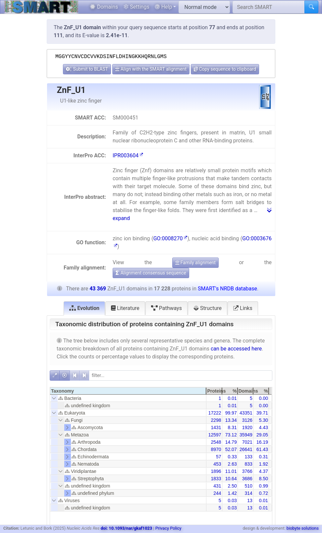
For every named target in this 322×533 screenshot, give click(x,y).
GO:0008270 (170, 238)
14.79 (231, 442)
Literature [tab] (125, 308)
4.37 (263, 471)
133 (248, 456)
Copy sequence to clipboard (225, 69)
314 (248, 493)
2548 (216, 442)
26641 (246, 449)
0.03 (232, 500)
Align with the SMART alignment (151, 69)
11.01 (231, 471)
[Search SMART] (269, 7)
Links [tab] (242, 308)
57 (218, 456)
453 (217, 464)
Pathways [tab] (166, 308)
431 (217, 486)
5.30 (263, 420)
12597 (214, 434)
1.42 (232, 493)
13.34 (231, 420)
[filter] (180, 375)
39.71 (262, 413)
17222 (214, 413)
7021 (247, 442)
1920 (247, 427)
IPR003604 (128, 155)
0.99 (263, 486)
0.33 (232, 456)
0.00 (263, 398)
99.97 (231, 413)
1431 (216, 427)
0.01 (232, 398)
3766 (247, 471)
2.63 (232, 464)
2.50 (232, 486)
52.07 (231, 449)
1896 (216, 471)
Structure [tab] (207, 308)
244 (217, 493)
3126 (247, 420)
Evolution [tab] (84, 308)
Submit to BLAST (87, 69)
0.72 (263, 493)
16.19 (262, 442)
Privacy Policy (168, 528)
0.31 (263, 456)
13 (249, 500)
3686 (247, 478)
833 (248, 464)
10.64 (231, 478)
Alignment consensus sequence (151, 272)
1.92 (263, 464)
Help (163, 7)
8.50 (263, 478)
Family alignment (195, 262)
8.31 (232, 427)
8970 (216, 449)
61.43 (262, 449)
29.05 (262, 434)
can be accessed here (236, 348)
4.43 (263, 427)
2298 (216, 420)
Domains (104, 7)
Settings (136, 7)
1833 (216, 478)
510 (248, 486)
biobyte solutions (303, 528)
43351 (246, 413)
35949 (246, 434)
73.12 (231, 434)
